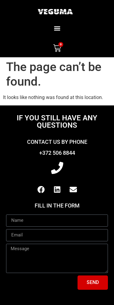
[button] (57, 28)
